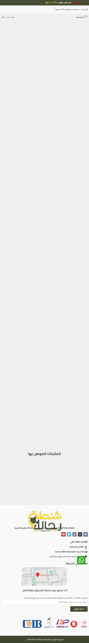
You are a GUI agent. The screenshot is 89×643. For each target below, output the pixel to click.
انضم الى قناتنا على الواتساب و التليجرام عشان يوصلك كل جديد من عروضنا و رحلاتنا (44, 597)
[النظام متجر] (7, 17)
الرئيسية (85, 9)
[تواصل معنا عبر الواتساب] (81, 560)
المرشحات (81, 17)
